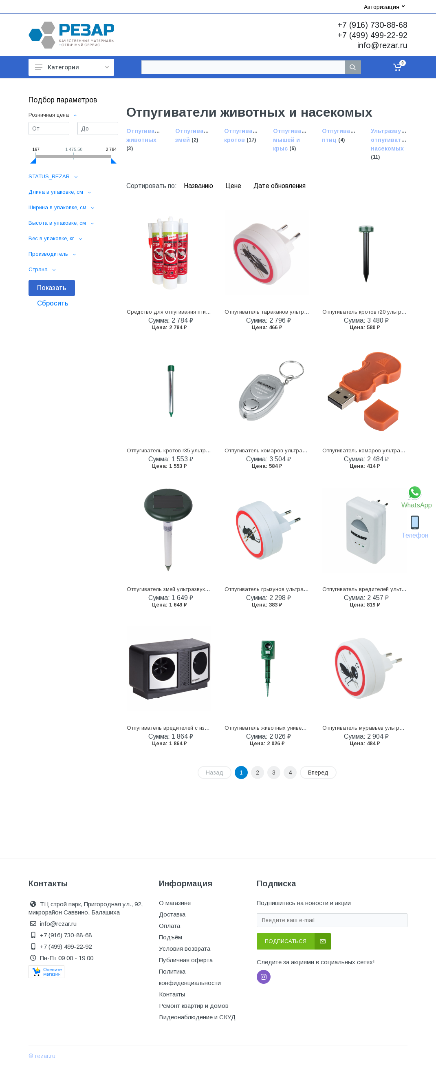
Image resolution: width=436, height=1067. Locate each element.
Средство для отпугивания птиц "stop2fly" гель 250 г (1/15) (201, 312)
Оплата (169, 925)
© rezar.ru (42, 1056)
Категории (72, 67)
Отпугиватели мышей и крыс (294, 140)
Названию (199, 185)
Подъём (170, 937)
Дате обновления (279, 185)
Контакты (172, 994)
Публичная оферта (186, 959)
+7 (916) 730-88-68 (372, 24)
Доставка (172, 914)
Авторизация (384, 7)
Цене (234, 185)
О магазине (175, 902)
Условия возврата (184, 948)
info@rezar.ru (382, 45)
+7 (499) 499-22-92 (372, 35)
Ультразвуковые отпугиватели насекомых (395, 140)
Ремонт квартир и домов (194, 1005)
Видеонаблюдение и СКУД (197, 1017)
